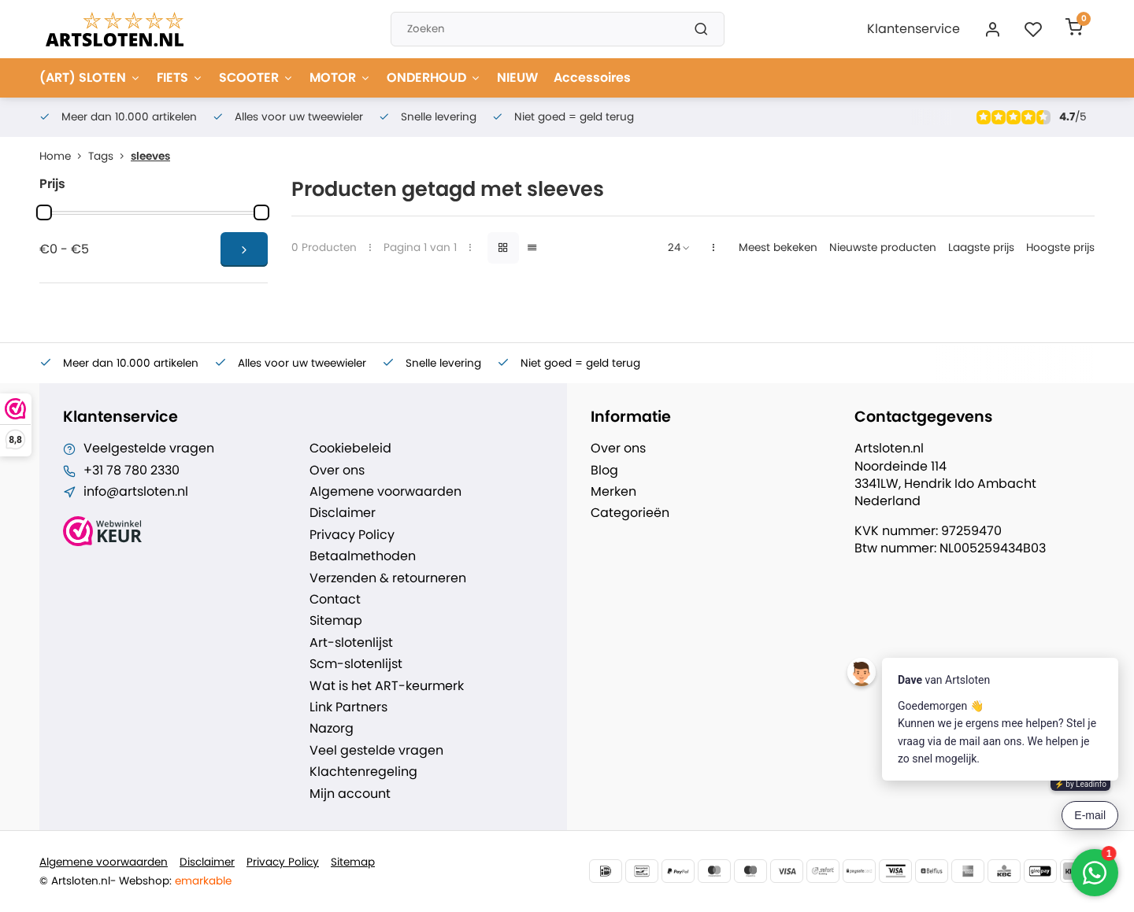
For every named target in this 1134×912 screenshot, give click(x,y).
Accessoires (592, 77)
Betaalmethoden (362, 556)
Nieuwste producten (882, 247)
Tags (109, 156)
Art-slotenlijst (351, 643)
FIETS (180, 77)
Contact (335, 599)
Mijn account (350, 794)
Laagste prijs (981, 247)
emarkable (203, 880)
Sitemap (335, 621)
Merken (613, 491)
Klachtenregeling (363, 772)
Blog (604, 470)
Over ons (337, 470)
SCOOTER (256, 77)
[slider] (44, 212)
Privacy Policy (352, 535)
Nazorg (331, 728)
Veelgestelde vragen (148, 448)
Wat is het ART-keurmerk (386, 686)
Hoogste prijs (1060, 247)
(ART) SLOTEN (90, 77)
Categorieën (630, 513)
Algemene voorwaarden (385, 491)
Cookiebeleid (350, 448)
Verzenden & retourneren (387, 578)
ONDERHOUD (434, 77)
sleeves (150, 156)
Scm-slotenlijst (355, 664)
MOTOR (340, 77)
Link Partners (348, 707)
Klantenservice (913, 29)
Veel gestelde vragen (376, 750)
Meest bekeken (778, 247)
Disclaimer (342, 513)
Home (63, 156)
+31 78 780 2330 (131, 470)
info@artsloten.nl (135, 491)
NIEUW (517, 77)
